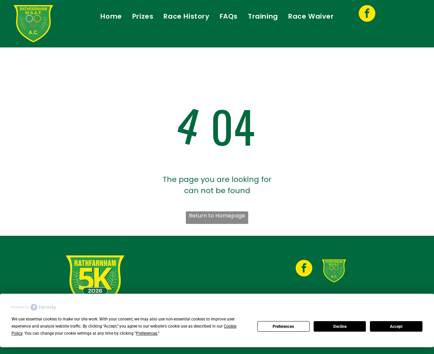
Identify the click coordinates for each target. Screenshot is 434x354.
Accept (396, 326)
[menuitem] (111, 16)
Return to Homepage (217, 216)
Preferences (283, 326)
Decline (340, 326)
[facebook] (367, 14)
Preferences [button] (146, 333)
